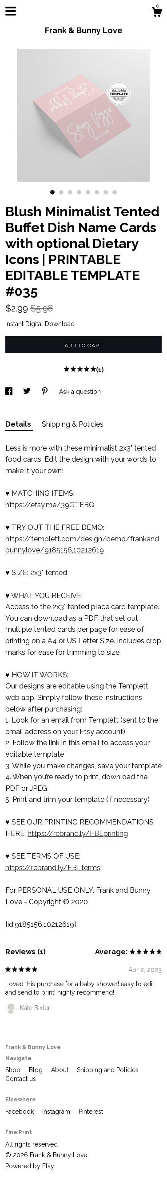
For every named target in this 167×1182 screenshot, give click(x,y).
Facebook (20, 1111)
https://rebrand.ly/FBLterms (52, 867)
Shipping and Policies (108, 1069)
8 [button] (114, 192)
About (60, 1069)
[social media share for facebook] (9, 391)
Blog (36, 1069)
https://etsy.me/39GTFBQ (50, 505)
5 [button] (88, 192)
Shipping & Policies (72, 424)
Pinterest (91, 1111)
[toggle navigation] (10, 11)
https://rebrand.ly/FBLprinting (78, 833)
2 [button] (61, 192)
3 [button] (70, 192)
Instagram (57, 1111)
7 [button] (105, 192)
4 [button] (79, 192)
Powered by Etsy (29, 1166)
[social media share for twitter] (27, 391)
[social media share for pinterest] (45, 391)
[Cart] (157, 13)
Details (19, 424)
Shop (13, 1069)
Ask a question (80, 391)
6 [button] (97, 192)
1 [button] (52, 192)
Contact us (20, 1078)
